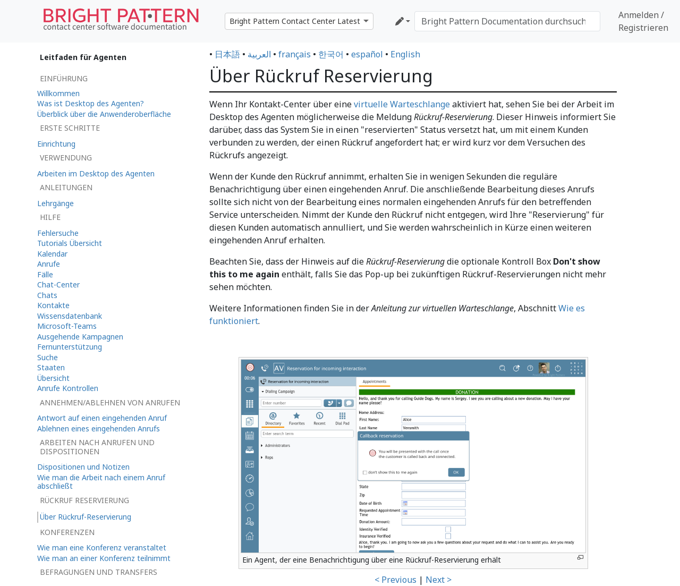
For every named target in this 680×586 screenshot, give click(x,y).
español (367, 54)
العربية (259, 54)
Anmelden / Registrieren (643, 21)
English (405, 54)
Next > (439, 579)
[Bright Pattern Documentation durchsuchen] (507, 21)
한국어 (331, 54)
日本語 (227, 54)
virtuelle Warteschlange (402, 104)
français (294, 54)
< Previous (395, 579)
